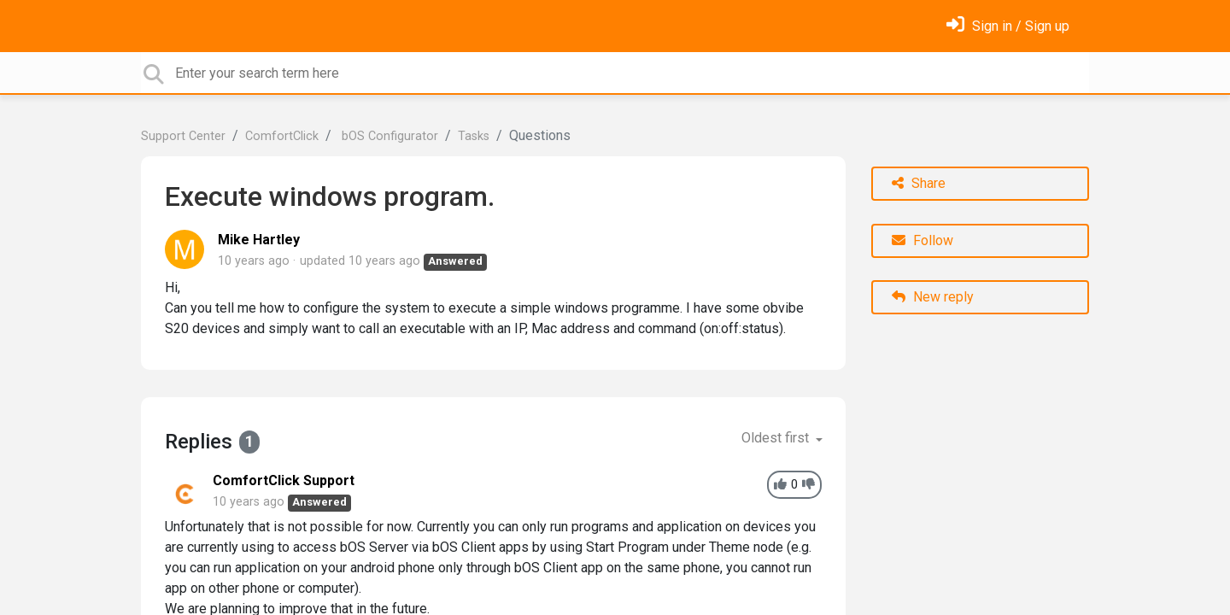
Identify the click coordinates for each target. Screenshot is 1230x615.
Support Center (183, 136)
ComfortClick (282, 136)
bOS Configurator (388, 136)
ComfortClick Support (283, 480)
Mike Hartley (259, 239)
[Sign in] (1008, 26)
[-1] (808, 485)
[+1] (780, 485)
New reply (933, 297)
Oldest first (776, 438)
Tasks (473, 136)
